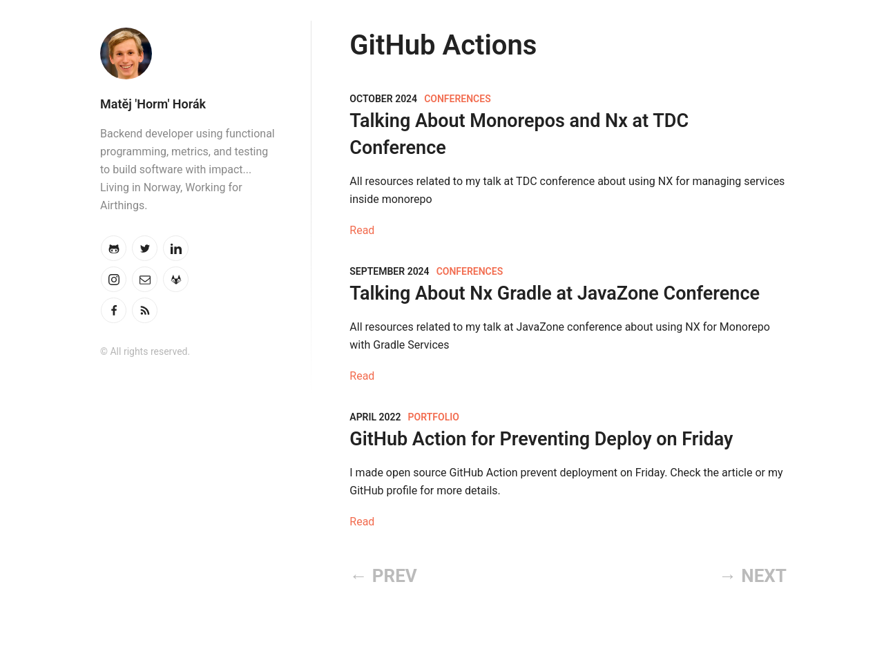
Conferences (457, 98)
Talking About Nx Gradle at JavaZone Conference (554, 293)
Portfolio (433, 417)
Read (361, 230)
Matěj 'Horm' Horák (153, 104)
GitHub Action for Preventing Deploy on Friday (541, 439)
